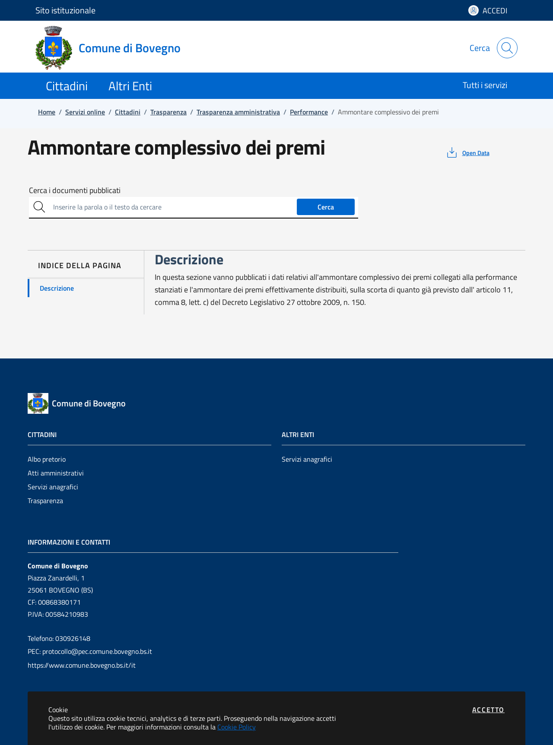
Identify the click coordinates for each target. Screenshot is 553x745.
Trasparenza (45, 500)
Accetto (488, 709)
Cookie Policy (236, 727)
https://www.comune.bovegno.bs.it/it (82, 665)
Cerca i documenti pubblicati (75, 190)
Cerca (326, 207)
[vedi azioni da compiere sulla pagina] (467, 152)
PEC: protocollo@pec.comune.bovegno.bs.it (90, 651)
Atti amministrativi (56, 473)
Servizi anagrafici (53, 487)
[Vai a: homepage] (113, 48)
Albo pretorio (47, 459)
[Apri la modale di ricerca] (507, 48)
